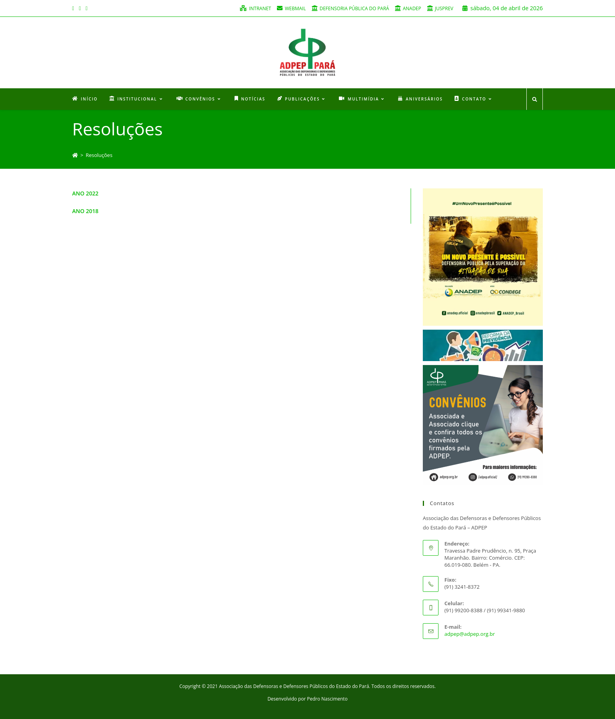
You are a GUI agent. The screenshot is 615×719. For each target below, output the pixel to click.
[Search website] (534, 99)
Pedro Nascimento (327, 698)
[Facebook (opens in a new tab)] (74, 8)
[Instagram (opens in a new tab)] (79, 8)
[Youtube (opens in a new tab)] (86, 8)
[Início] (75, 155)
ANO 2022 (85, 193)
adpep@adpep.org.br (469, 633)
